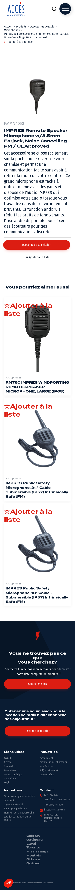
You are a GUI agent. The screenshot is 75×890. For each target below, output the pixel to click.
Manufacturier (46, 766)
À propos (8, 762)
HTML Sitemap (48, 883)
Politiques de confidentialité (15, 883)
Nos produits (10, 766)
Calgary (33, 836)
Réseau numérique (13, 774)
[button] (36, 245)
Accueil (7, 758)
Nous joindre (10, 778)
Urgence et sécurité (13, 804)
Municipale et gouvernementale (19, 796)
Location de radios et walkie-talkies (18, 818)
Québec (33, 863)
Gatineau (34, 840)
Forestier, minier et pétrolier (53, 762)
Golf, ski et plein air (49, 770)
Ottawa (33, 859)
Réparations (10, 770)
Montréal (34, 856)
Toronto (33, 848)
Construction (10, 800)
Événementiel (46, 758)
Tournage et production (15, 808)
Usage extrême (47, 774)
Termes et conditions (34, 883)
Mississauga (37, 852)
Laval (31, 844)
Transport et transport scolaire (19, 813)
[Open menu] (65, 9)
